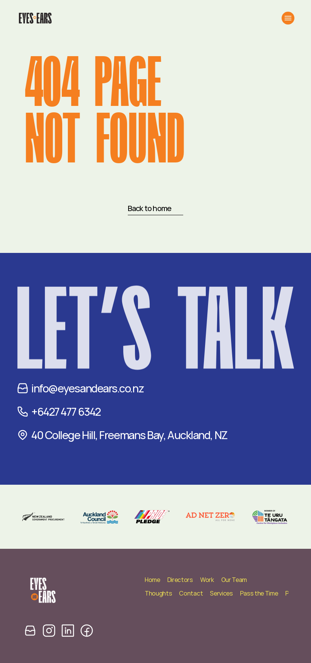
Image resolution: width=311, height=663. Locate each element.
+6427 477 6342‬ (66, 411)
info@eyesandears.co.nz (87, 388)
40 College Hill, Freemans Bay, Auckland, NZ (129, 435)
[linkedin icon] (67, 630)
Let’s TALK (155, 349)
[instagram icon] (49, 630)
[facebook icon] (86, 630)
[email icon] (30, 630)
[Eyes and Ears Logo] (35, 18)
